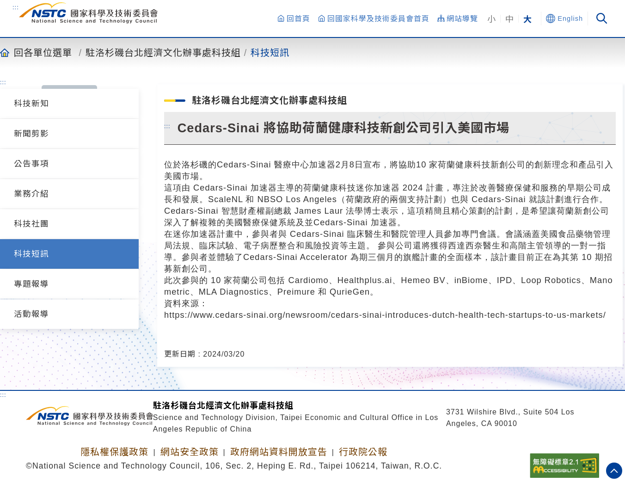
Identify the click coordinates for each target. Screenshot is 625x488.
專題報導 (31, 284)
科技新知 (31, 103)
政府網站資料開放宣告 (278, 452)
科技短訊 (270, 52)
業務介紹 (31, 193)
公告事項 (31, 163)
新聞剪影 (31, 133)
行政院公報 (363, 452)
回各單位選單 (43, 52)
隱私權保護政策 (114, 452)
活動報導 (31, 314)
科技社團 (31, 224)
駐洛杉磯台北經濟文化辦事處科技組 (163, 52)
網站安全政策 (189, 452)
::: (15, 7)
